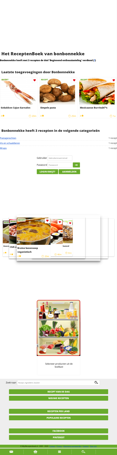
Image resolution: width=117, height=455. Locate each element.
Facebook (59, 430)
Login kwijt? (47, 171)
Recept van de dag (59, 391)
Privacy (59, 446)
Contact (52, 446)
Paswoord (42, 164)
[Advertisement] (58, 29)
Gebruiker (42, 157)
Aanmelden (69, 171)
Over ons (93, 446)
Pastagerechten (8, 138)
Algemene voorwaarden (72, 446)
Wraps (3, 148)
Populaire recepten (59, 417)
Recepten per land (58, 411)
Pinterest (58, 437)
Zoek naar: (11, 382)
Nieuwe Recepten (58, 398)
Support (86, 446)
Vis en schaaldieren (10, 143)
